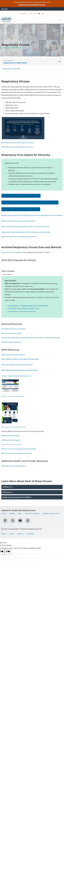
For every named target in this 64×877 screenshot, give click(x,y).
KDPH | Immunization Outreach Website (15, 360)
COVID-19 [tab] (7, 492)
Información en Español (35, 519)
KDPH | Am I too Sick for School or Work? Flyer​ (17, 450)
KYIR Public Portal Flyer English (12, 441)
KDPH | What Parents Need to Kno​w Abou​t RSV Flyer (19, 376)
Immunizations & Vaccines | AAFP (13, 336)
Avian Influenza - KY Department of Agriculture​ (24, 314)
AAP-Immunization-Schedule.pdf (13, 348)
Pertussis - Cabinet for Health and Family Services (19, 381)
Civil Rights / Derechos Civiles (12, 522)
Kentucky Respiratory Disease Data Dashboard (21, 196)
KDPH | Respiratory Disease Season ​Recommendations (20, 142)
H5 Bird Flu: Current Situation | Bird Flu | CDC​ (23, 311)
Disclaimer (23, 540)
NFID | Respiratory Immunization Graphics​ (16, 471)
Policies (4, 540)
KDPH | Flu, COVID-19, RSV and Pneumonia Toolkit (18, 402)
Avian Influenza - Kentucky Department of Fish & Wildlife (28, 308)
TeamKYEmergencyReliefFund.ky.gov (32, 5)
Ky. (4, 9)
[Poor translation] (7, 558)
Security (13, 540)
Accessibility (34, 540)
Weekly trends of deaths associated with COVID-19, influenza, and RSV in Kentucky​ (30, 235)
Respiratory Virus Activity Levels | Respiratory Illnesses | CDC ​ (23, 239)
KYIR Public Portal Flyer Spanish (12, 446)
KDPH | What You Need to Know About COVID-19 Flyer (20, 370)
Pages (22, 519)
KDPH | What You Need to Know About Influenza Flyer (20, 365)
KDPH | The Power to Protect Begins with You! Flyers (19, 459)
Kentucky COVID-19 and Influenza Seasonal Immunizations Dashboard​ (30, 202)
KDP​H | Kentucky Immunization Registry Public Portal (19, 432)
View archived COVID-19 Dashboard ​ (14, 255)
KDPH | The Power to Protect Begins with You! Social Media (22, 454)
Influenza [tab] (7, 497)
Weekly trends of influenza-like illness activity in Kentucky (21, 224)
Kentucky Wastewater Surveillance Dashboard (20, 209)
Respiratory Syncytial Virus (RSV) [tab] (17, 503)
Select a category (8, 274)
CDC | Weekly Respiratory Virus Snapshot (15, 332)
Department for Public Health (11, 68)
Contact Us (23, 13)
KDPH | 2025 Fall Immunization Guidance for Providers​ (20, 147)
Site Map (13, 519)
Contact (4, 519)
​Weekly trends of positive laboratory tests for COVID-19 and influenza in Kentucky (30, 229)
